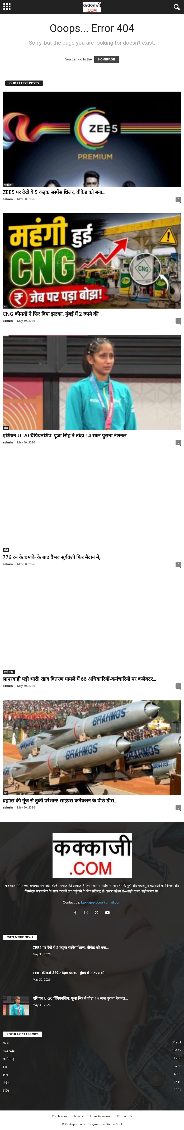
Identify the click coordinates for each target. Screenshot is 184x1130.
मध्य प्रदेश (9, 1051)
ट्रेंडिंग (6, 1091)
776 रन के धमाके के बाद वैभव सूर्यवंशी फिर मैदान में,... (53, 557)
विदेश (6, 1083)
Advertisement (100, 1116)
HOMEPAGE (106, 59)
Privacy (78, 1116)
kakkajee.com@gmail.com (101, 902)
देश (5, 306)
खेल (6, 428)
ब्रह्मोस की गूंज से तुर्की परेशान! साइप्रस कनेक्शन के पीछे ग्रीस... (60, 800)
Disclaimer (59, 1116)
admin (8, 199)
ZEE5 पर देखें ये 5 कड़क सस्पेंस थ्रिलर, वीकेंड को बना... (54, 192)
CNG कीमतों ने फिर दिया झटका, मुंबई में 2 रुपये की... (52, 313)
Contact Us (124, 1116)
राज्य (6, 1043)
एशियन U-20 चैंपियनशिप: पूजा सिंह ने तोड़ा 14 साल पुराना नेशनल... (66, 435)
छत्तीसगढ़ (8, 671)
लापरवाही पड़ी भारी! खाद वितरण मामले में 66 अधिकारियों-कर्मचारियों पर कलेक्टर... (79, 678)
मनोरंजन (8, 185)
